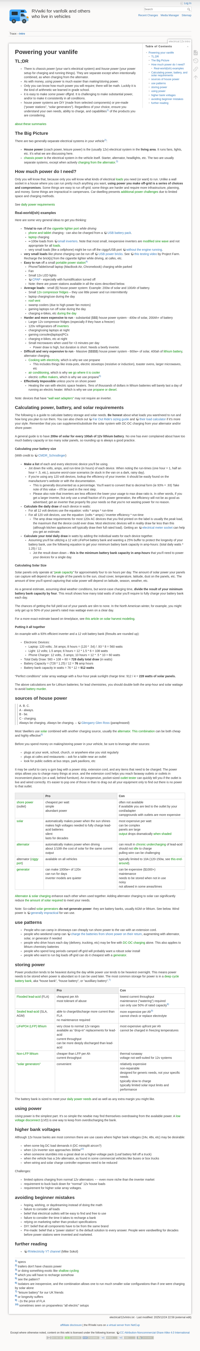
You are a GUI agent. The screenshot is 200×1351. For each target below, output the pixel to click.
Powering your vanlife (161, 52)
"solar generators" (29, 1064)
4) (87, 261)
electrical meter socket (158, 527)
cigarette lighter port (65, 228)
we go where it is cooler (84, 372)
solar (44, 731)
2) (105, 140)
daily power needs (79, 1099)
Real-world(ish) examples (169, 68)
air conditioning (39, 372)
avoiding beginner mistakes (167, 99)
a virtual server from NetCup (123, 1325)
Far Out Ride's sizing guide (111, 419)
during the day (66, 313)
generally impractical (45, 913)
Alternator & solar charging (33, 896)
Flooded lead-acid (29, 996)
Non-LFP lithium (27, 1053)
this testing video (145, 254)
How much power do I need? (168, 64)
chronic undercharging (151, 844)
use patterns (158, 83)
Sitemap (186, 15)
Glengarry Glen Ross (95, 723)
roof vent (34, 300)
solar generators (47, 908)
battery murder (36, 689)
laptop (33, 237)
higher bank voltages (163, 95)
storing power (159, 87)
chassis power (33, 158)
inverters (63, 326)
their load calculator (153, 419)
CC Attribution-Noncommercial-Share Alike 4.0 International (155, 1332)
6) (42, 734)
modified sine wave (156, 241)
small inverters (68, 241)
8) (168, 1004)
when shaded (162, 834)
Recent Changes (148, 15)
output (123, 834)
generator (23, 869)
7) (109, 979)
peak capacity (63, 572)
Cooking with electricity (44, 360)
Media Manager (170, 15)
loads (119, 179)
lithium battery (172, 351)
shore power (25, 802)
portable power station (71, 262)
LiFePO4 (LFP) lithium (31, 1026)
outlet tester (128, 778)
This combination (143, 731)
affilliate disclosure (71, 1325)
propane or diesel (104, 389)
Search (189, 9)
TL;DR (155, 56)
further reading (159, 103)
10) (82, 1149)
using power (158, 91)
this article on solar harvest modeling (109, 618)
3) (117, 161)
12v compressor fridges (52, 292)
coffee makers (48, 377)
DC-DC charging (134, 942)
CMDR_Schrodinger (51, 455)
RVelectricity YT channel (44, 1251)
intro (22, 33)
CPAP (36, 279)
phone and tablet (40, 233)
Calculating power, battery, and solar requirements (169, 74)
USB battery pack (119, 233)
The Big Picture (160, 60)
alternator (124, 731)
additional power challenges (139, 191)
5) (100, 376)
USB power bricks (110, 254)
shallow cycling (69, 1270)
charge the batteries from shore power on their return (106, 934)
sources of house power (165, 79)
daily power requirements (38, 204)
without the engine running (144, 249)
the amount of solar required (44, 900)
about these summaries (30, 124)
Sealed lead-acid (28, 1011)
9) (152, 1010)
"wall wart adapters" (60, 398)
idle (136, 848)
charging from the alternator (96, 162)
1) (108, 110)
